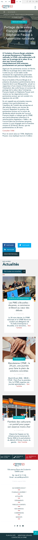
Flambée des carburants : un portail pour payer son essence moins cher (19, 424)
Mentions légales (25, 535)
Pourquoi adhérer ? (19, 492)
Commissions (19, 513)
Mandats (19, 517)
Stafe (24, 481)
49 (9, 1)
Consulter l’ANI (8, 131)
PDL (2, 1)
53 (13, 1)
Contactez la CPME (19, 537)
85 (20, 1)
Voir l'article (22, 442)
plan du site (10, 535)
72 (17, 1)
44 (5, 1)
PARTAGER (9, 245)
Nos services (19, 509)
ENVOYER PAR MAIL (11, 254)
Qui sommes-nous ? (19, 488)
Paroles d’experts (19, 504)
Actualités (19, 496)
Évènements (19, 500)
